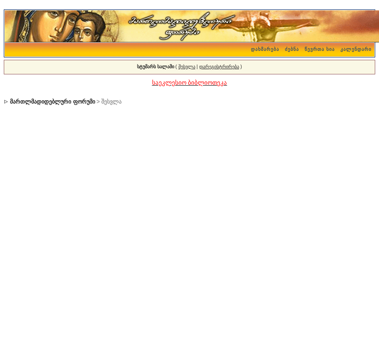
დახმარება (265, 49)
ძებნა (292, 49)
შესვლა (186, 66)
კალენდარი (355, 49)
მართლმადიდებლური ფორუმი (52, 101)
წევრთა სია (320, 49)
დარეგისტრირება (219, 66)
